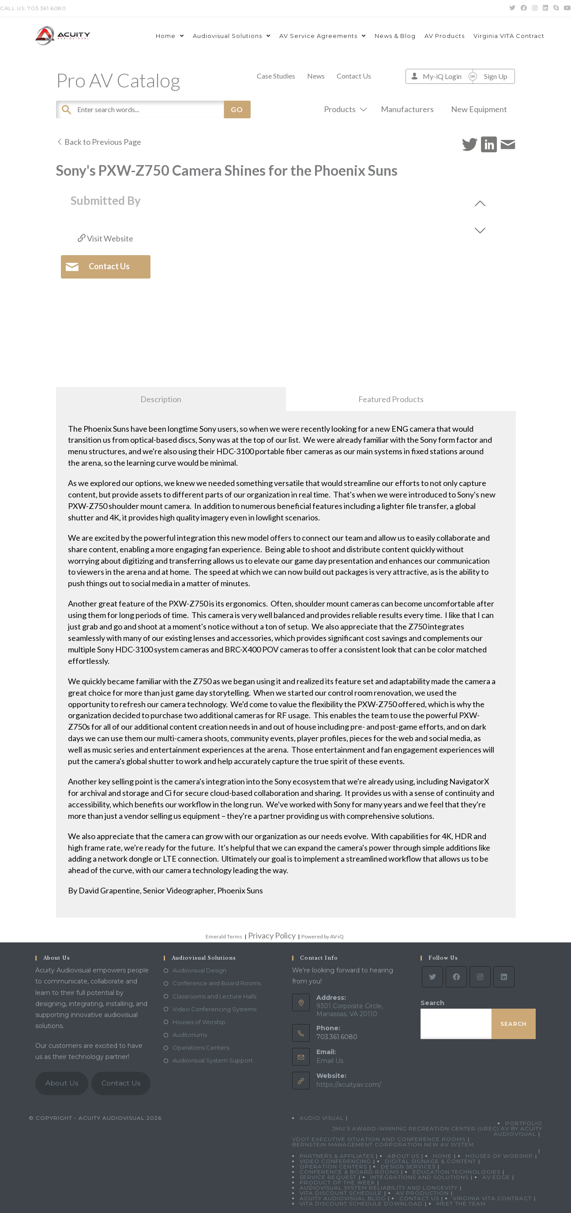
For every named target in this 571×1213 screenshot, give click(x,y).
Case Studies (276, 76)
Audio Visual (322, 1118)
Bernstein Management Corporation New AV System (383, 1144)
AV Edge (496, 1177)
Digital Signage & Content (430, 1161)
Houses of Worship (199, 1021)
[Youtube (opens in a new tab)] (566, 8)
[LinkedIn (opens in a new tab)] (545, 8)
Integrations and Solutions (419, 1177)
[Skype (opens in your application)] (556, 8)
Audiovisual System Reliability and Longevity (379, 1187)
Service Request (328, 1177)
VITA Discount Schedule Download (361, 1203)
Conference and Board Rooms (217, 983)
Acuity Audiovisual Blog (343, 1198)
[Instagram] (480, 976)
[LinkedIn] (504, 976)
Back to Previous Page (98, 142)
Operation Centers (333, 1166)
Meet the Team (461, 1203)
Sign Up (495, 76)
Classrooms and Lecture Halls (214, 996)
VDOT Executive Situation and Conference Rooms (379, 1139)
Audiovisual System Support (213, 1060)
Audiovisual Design (199, 970)
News (316, 76)
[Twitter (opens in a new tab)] (512, 8)
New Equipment (479, 109)
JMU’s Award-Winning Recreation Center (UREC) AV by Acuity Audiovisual (437, 1131)
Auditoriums (190, 1034)
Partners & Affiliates (337, 1156)
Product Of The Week (337, 1182)
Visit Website (105, 238)
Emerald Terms (224, 936)
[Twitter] (432, 976)
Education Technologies (456, 1171)
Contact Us (354, 76)
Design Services (408, 1166)
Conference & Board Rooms (349, 1171)
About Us (61, 1083)
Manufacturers (407, 109)
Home (442, 1156)
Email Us (329, 1061)
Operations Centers (201, 1047)
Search (432, 1003)
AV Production (422, 1193)
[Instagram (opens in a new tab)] (535, 8)
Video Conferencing (335, 1161)
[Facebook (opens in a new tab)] (524, 8)
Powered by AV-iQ (322, 936)
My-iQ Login (442, 76)
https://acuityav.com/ (348, 1085)
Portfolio (523, 1123)
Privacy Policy (272, 935)
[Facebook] (456, 976)
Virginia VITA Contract (492, 1198)
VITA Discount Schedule (341, 1193)
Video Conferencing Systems (214, 1009)
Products (344, 109)
